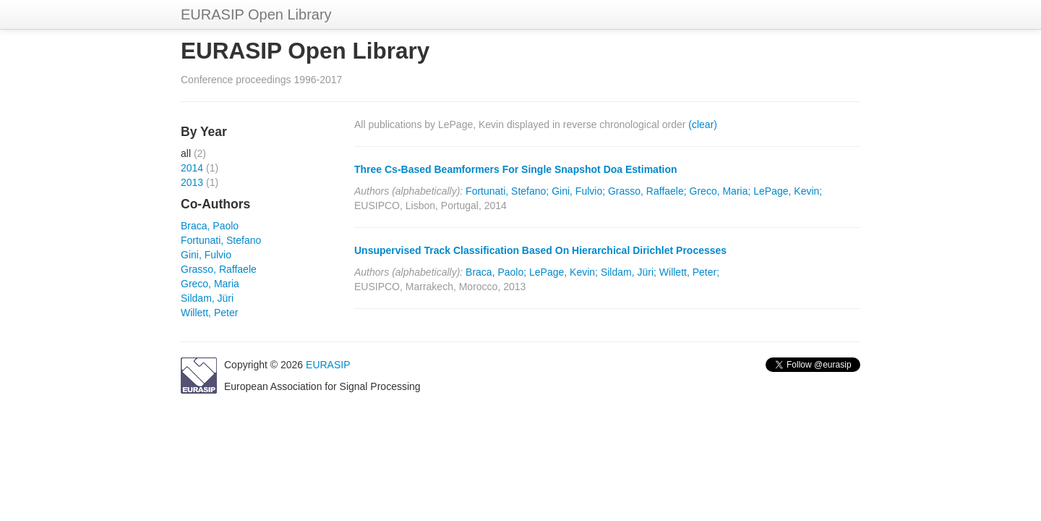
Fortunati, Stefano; (507, 191)
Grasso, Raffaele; (647, 191)
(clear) (702, 124)
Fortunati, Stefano (221, 240)
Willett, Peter (209, 312)
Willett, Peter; (689, 272)
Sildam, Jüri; (628, 272)
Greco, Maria (210, 283)
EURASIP (328, 364)
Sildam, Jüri (207, 298)
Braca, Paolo (210, 226)
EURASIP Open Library (256, 14)
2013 (192, 182)
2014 (192, 168)
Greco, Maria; (720, 191)
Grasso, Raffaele (219, 269)
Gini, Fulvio (206, 254)
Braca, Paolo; (496, 272)
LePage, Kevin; (787, 191)
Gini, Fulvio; (578, 191)
